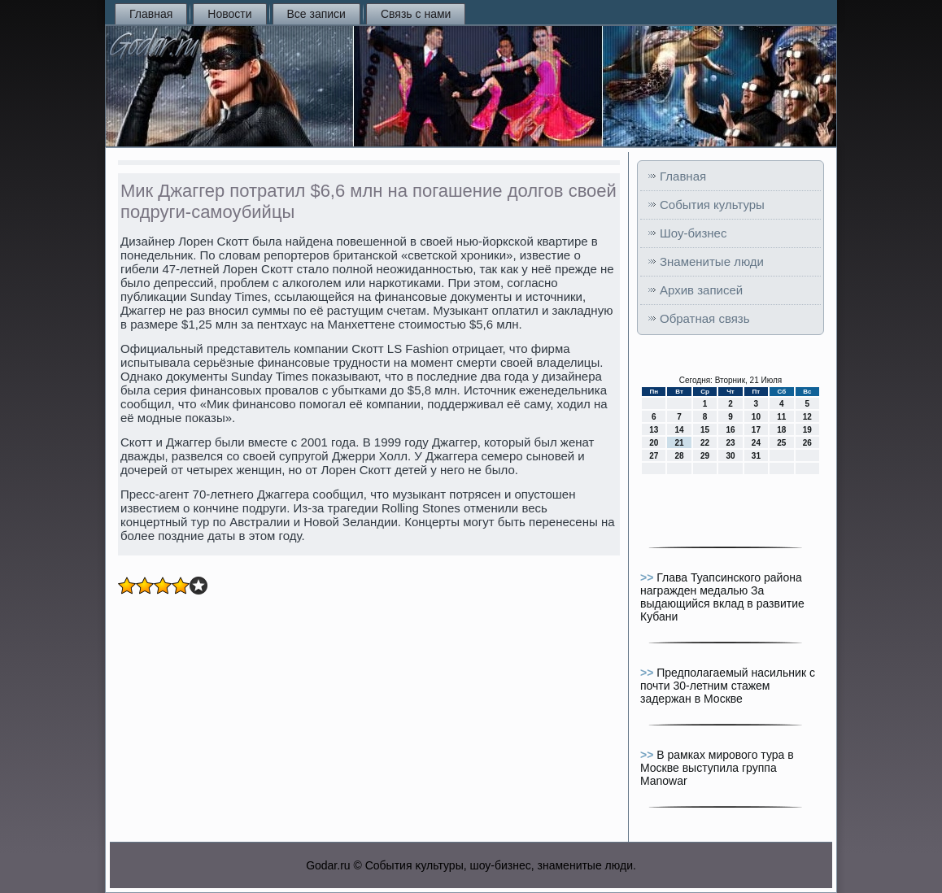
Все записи (316, 13)
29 (704, 455)
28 (679, 455)
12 (807, 416)
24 (756, 442)
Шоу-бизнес (693, 233)
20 (653, 442)
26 (807, 442)
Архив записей (701, 290)
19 (807, 429)
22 (704, 442)
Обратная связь (705, 318)
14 (679, 429)
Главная (150, 13)
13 (653, 429)
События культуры (712, 204)
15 (704, 429)
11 (781, 416)
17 (756, 429)
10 (756, 416)
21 (679, 442)
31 (756, 455)
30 (730, 455)
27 (653, 455)
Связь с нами (416, 13)
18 (781, 429)
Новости (229, 13)
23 (730, 442)
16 (730, 429)
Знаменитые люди (712, 261)
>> (648, 577)
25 (781, 442)
